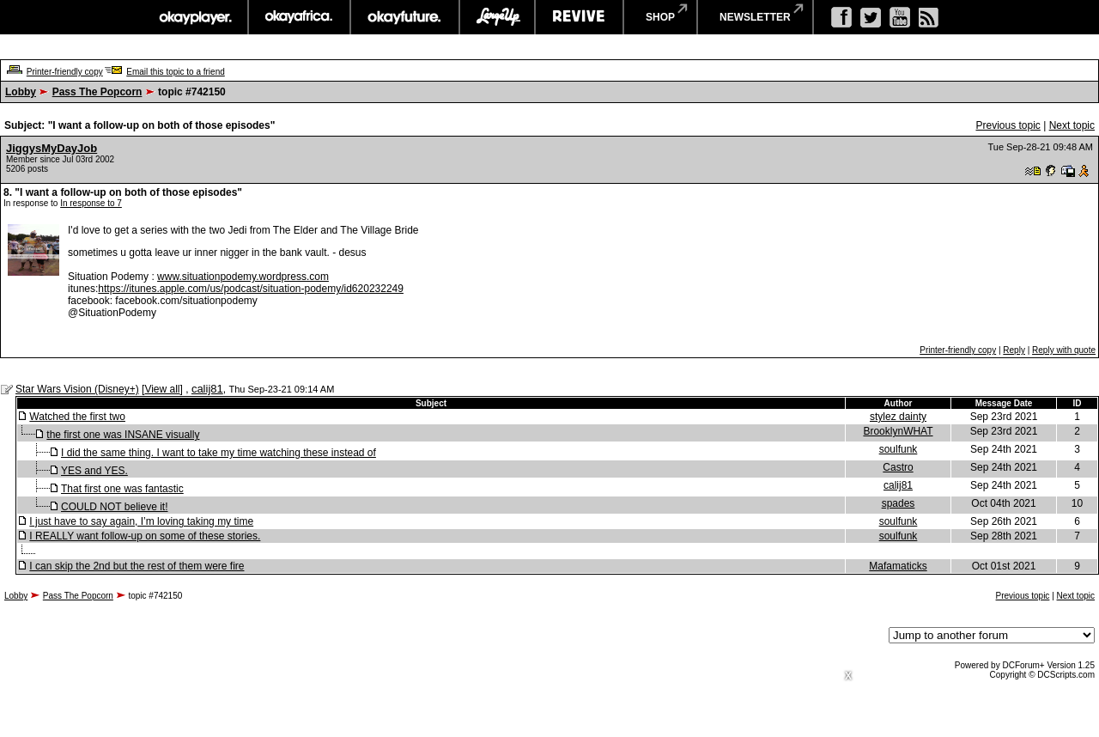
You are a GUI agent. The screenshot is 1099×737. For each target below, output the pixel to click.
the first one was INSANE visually (122, 435)
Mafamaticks (897, 566)
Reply (1014, 350)
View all (161, 389)
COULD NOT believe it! (114, 507)
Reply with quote (1064, 350)
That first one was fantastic (122, 489)
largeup (497, 17)
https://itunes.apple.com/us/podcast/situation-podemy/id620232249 (251, 289)
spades (898, 503)
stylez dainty (898, 417)
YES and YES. (94, 471)
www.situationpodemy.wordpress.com (243, 277)
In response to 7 (91, 203)
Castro (898, 467)
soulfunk (898, 449)
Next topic (1072, 125)
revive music (579, 17)
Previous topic (1007, 125)
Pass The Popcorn (97, 92)
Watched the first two (77, 417)
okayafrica (299, 17)
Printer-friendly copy (65, 71)
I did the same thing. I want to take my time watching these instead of (218, 453)
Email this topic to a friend (175, 71)
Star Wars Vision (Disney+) (77, 389)
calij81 (207, 388)
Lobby (20, 92)
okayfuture (404, 17)
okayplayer (194, 17)
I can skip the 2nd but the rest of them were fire (136, 566)
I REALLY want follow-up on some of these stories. (144, 536)
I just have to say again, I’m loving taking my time (141, 521)
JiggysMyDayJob (51, 148)
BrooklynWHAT (897, 431)
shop (660, 17)
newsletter (755, 17)
